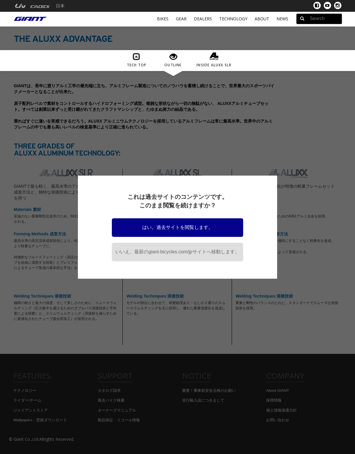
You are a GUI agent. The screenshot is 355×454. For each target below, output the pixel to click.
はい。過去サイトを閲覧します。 (177, 227)
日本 (60, 6)
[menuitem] (20, 6)
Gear (181, 19)
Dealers (203, 19)
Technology (233, 19)
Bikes (162, 19)
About (262, 19)
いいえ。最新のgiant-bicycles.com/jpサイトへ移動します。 (177, 251)
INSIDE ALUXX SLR (214, 59)
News (282, 19)
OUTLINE (173, 60)
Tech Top (137, 60)
